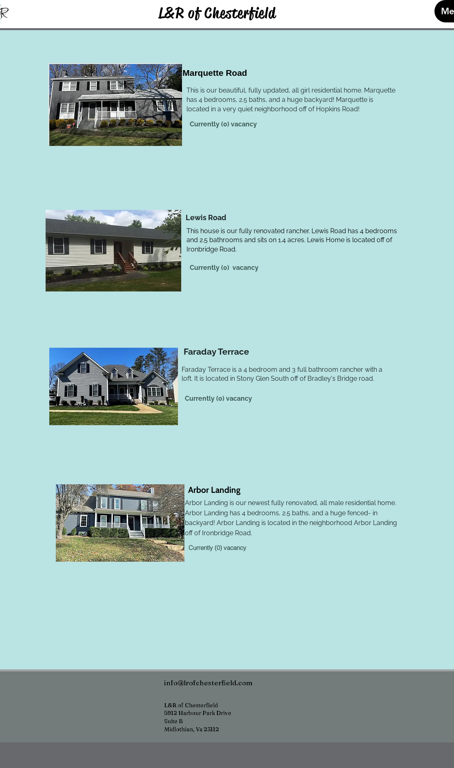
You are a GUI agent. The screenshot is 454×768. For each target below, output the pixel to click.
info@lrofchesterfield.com (208, 682)
